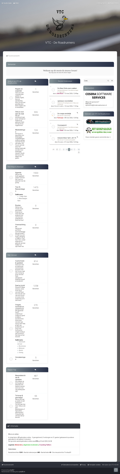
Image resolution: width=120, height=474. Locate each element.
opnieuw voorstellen (65, 101)
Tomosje (60, 117)
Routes (18, 205)
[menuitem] (16, 3)
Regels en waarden (19, 89)
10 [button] (78, 149)
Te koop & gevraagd (19, 396)
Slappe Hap (12, 369)
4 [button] (66, 149)
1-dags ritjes (62, 91)
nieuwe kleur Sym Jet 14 (66, 137)
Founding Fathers (45, 444)
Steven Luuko (58, 106)
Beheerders (19, 444)
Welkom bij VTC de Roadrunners (64, 102)
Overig (20, 352)
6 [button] (71, 149)
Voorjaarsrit (62, 125)
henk (61, 130)
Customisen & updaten (70, 139)
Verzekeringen (20, 358)
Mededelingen (20, 130)
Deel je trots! (67, 115)
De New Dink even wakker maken (67, 88)
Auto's (20, 350)
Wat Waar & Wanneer (62, 90)
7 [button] (74, 149)
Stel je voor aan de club (19, 112)
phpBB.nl (22, 471)
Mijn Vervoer (60, 115)
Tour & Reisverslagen (73, 90)
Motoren (20, 348)
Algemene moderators (31, 444)
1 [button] (59, 149)
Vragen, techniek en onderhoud (19, 306)
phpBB (12, 470)
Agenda (18, 172)
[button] (53, 149)
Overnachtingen (20, 225)
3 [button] (63, 149)
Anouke (60, 142)
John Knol (59, 93)
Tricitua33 (67, 452)
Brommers (21, 345)
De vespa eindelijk (64, 113)
